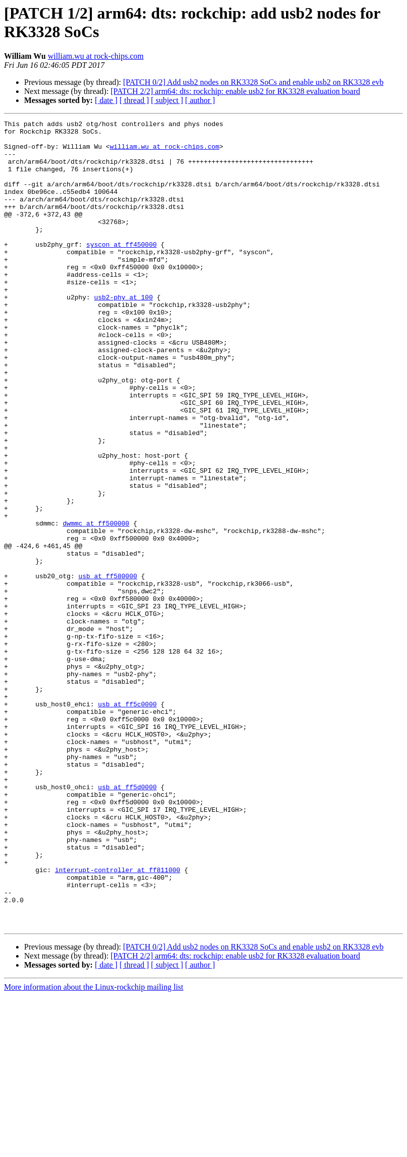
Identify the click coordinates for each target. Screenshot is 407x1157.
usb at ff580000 (107, 667)
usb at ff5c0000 (127, 821)
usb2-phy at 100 (123, 333)
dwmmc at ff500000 (96, 604)
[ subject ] (167, 100)
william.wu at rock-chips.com (96, 56)
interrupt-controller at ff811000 (117, 1020)
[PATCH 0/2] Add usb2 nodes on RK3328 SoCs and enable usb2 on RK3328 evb (253, 82)
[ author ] (200, 100)
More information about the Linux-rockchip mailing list (93, 1148)
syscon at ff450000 (121, 269)
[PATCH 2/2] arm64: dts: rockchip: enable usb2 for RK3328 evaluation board (235, 91)
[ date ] (106, 100)
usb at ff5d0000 (127, 920)
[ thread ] (134, 100)
